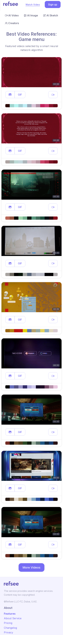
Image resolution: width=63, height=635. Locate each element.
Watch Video (33, 4)
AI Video (12, 15)
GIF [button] (20, 94)
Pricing (8, 623)
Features (10, 613)
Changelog (10, 627)
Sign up (52, 4)
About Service (12, 618)
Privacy (8, 632)
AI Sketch (50, 15)
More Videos (31, 567)
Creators (12, 23)
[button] (10, 94)
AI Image (31, 15)
